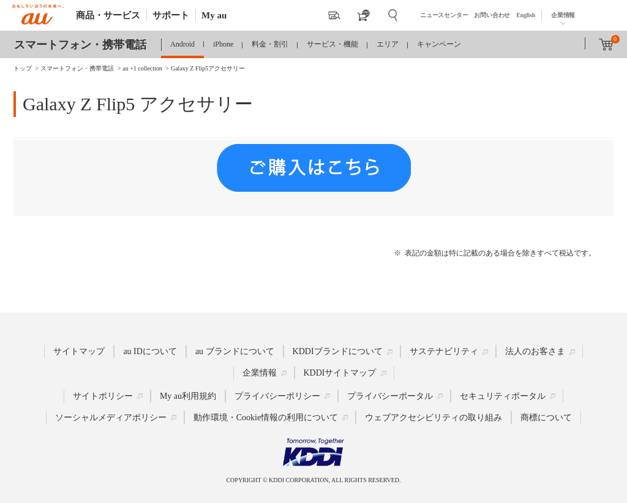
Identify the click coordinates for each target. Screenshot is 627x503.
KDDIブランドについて (338, 351)
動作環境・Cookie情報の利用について (265, 417)
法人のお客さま (535, 351)
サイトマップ (79, 351)
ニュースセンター (444, 15)
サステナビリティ (444, 351)
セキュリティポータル (503, 396)
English (525, 15)
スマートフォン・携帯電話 (80, 45)
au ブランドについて (234, 351)
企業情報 (563, 15)
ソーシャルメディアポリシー (111, 417)
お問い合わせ (492, 15)
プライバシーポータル (390, 396)
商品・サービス (108, 15)
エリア (388, 44)
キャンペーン (439, 44)
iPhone (223, 44)
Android (182, 44)
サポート (170, 15)
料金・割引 (270, 44)
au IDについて (150, 351)
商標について (546, 417)
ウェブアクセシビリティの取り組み (433, 417)
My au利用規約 (188, 396)
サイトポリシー (103, 396)
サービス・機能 (332, 44)
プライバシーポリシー (277, 396)
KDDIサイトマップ (340, 372)
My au (214, 15)
